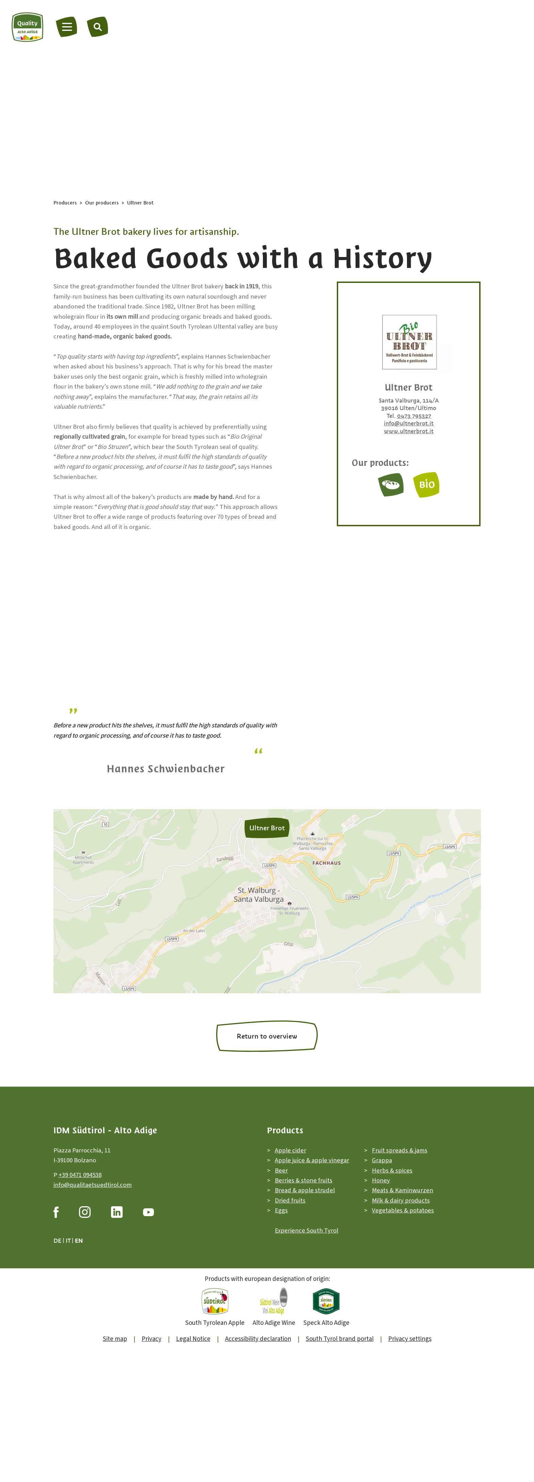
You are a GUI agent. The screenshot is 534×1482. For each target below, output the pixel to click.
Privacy (151, 1356)
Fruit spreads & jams (399, 1167)
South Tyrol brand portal (340, 1356)
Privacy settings (409, 1356)
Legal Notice (193, 1356)
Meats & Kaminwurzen (402, 1207)
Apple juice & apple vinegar (312, 1177)
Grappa (382, 1177)
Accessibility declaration (258, 1356)
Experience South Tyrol (306, 1247)
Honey (381, 1197)
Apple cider (290, 1167)
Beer (281, 1187)
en (79, 1257)
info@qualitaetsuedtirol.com (92, 1202)
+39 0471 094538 (80, 1191)
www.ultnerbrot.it (409, 431)
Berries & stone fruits (303, 1197)
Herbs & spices (392, 1187)
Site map (115, 1356)
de (57, 1257)
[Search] (98, 26)
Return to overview (267, 1053)
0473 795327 (414, 416)
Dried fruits (290, 1217)
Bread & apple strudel (305, 1207)
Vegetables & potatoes (403, 1227)
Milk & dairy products (401, 1217)
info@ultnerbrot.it (409, 423)
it (68, 1257)
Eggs (281, 1227)
